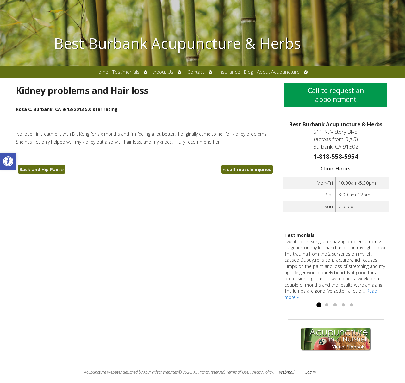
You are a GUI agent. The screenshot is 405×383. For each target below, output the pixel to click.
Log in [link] (310, 372)
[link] (8, 161)
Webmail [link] (286, 372)
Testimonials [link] (126, 72)
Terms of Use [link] (237, 372)
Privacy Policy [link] (261, 372)
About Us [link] (163, 72)
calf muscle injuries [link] (247, 169)
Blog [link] (248, 72)
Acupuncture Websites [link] (103, 372)
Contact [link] (195, 72)
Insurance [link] (229, 72)
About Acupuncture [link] (278, 72)
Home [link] (101, 72)
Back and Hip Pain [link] (41, 169)
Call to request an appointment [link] (336, 95)
